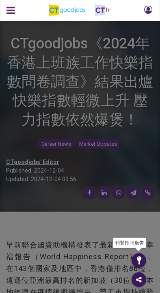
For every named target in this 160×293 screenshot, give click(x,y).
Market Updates (98, 144)
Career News (56, 144)
